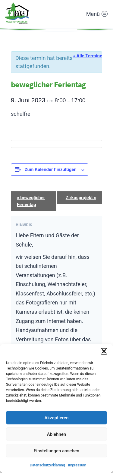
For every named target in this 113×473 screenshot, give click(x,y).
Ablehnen (56, 434)
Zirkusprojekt (81, 197)
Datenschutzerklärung (47, 465)
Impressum (77, 465)
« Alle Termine (87, 55)
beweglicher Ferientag (31, 201)
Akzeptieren (56, 418)
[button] (104, 351)
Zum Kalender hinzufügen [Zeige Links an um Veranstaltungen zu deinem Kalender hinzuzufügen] (51, 169)
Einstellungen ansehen (56, 451)
